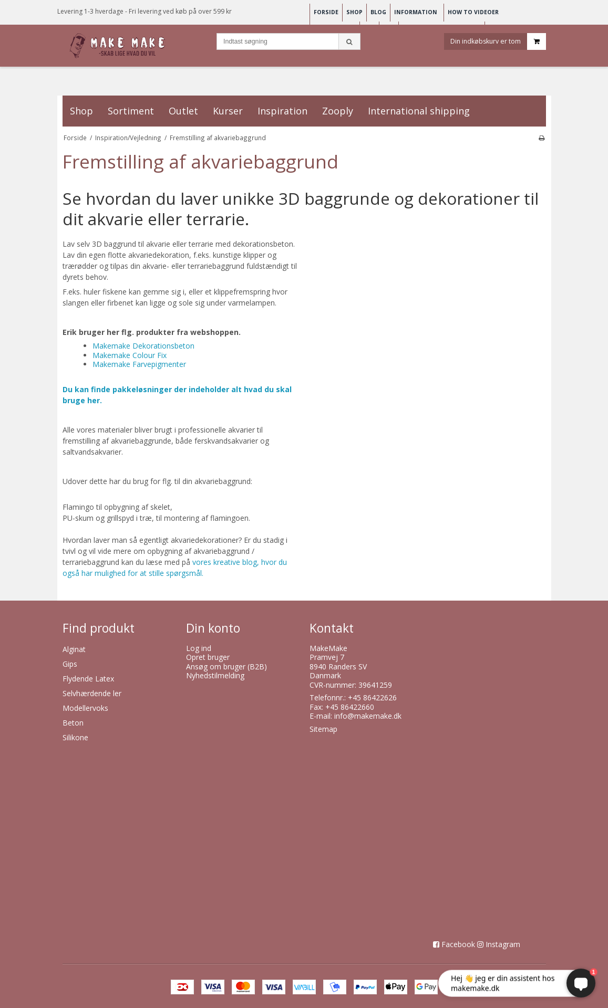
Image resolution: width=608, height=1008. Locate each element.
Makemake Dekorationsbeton (143, 346)
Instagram (503, 944)
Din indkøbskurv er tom (498, 44)
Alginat (74, 649)
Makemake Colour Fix (129, 355)
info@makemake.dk (367, 716)
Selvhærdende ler (92, 693)
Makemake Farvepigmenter (139, 364)
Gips (70, 664)
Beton (73, 723)
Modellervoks (85, 708)
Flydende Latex (88, 679)
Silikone (75, 737)
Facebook (458, 944)
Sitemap (323, 729)
